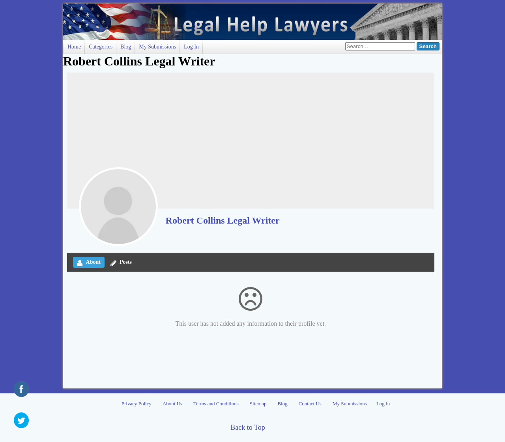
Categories (100, 47)
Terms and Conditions (216, 404)
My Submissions (157, 47)
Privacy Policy (137, 404)
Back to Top (247, 427)
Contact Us (310, 404)
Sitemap (258, 404)
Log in (191, 47)
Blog (125, 47)
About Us (172, 404)
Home (74, 47)
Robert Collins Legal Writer (223, 220)
